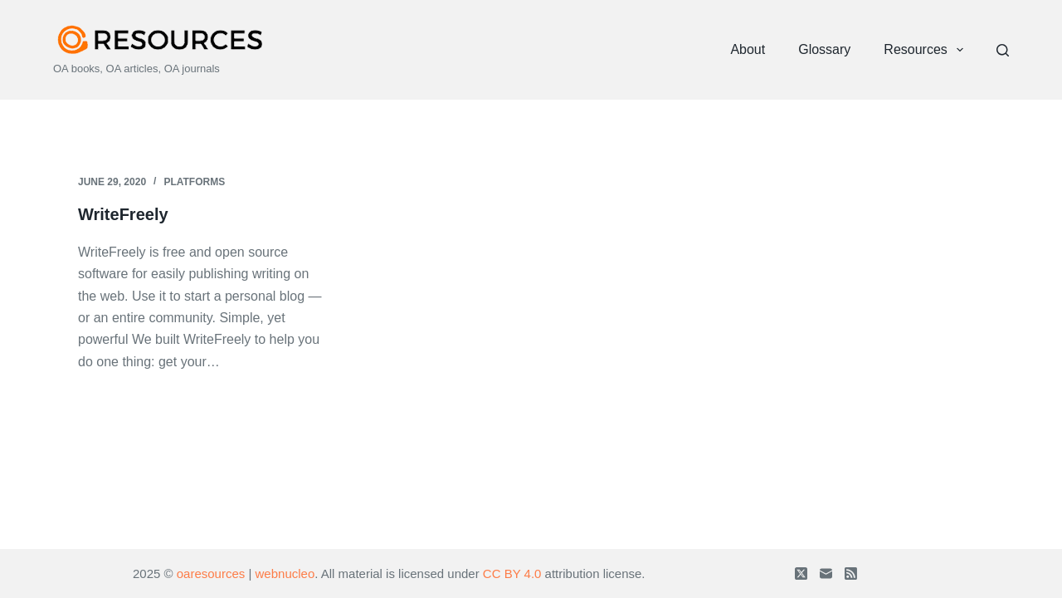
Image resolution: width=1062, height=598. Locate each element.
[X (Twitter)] (801, 573)
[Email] (826, 573)
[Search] (1002, 50)
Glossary (824, 49)
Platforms (194, 182)
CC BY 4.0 (512, 573)
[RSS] (851, 573)
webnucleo (285, 573)
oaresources (211, 573)
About (747, 49)
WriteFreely (123, 214)
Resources (927, 50)
